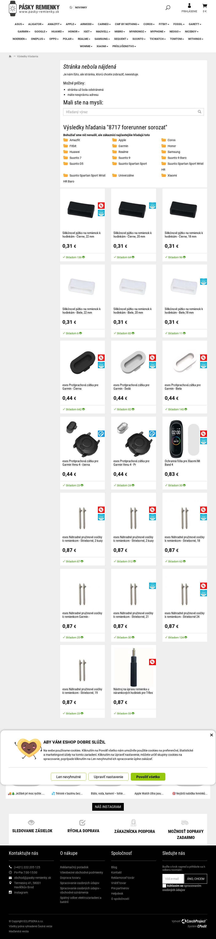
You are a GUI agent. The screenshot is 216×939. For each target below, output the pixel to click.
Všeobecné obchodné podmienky (81, 872)
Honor (74, 31)
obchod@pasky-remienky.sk (32, 878)
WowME (86, 46)
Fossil (179, 24)
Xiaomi (102, 46)
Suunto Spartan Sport (133, 164)
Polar (68, 39)
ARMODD (87, 24)
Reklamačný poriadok (74, 867)
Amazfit (55, 24)
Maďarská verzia (19, 931)
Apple (71, 24)
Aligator (35, 24)
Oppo (54, 39)
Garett (195, 24)
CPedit (202, 926)
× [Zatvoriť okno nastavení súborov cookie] (211, 729)
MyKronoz (137, 31)
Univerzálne (126, 175)
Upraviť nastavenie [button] (108, 771)
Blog (114, 867)
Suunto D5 (76, 164)
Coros (149, 24)
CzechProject (194, 921)
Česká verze (45, 926)
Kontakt (116, 872)
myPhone (157, 31)
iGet (88, 31)
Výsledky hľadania (27, 56)
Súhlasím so (181, 888)
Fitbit (164, 24)
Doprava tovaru (70, 878)
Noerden (20, 39)
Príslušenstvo (124, 46)
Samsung (102, 39)
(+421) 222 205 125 (27, 867)
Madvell (103, 31)
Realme (84, 39)
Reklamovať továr (122, 878)
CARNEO (104, 24)
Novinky (81, 7)
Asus (19, 24)
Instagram (21, 892)
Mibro (120, 31)
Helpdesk (117, 893)
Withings (195, 39)
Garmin (24, 31)
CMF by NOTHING (127, 24)
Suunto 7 (75, 158)
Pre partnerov (120, 888)
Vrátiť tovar (118, 883)
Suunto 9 (124, 158)
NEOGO (175, 31)
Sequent (121, 39)
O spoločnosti (120, 899)
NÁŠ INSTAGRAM (108, 806)
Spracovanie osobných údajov (79, 883)
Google (41, 31)
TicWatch (158, 39)
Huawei (57, 31)
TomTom (177, 39)
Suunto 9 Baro (177, 158)
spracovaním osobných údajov (181, 888)
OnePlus (38, 39)
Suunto (139, 39)
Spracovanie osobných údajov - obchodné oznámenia (80, 890)
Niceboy (191, 31)
